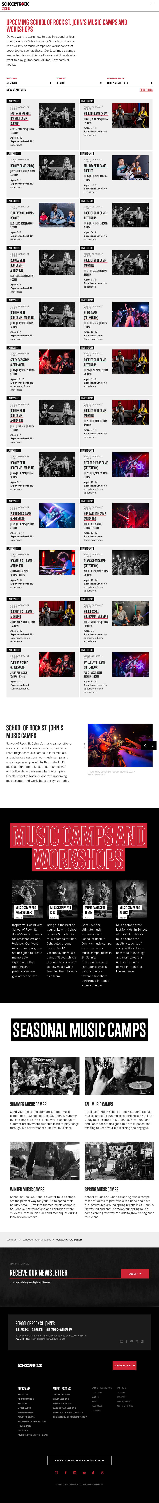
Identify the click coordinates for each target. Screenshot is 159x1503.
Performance (26, 1398)
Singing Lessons (62, 1403)
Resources (97, 1406)
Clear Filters (146, 90)
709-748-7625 (23, 1338)
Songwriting (25, 1412)
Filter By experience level (116, 78)
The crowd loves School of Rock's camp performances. (111, 773)
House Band (24, 1425)
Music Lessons (62, 1388)
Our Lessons (22, 1329)
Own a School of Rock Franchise (79, 1460)
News (94, 1401)
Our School (37, 1329)
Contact (121, 1397)
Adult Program (26, 1416)
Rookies (22, 1403)
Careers (121, 1392)
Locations (97, 1392)
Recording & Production (32, 1421)
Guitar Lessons (61, 1394)
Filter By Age (61, 78)
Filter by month (12, 78)
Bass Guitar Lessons (64, 1407)
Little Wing (24, 1407)
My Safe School (125, 1406)
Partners (121, 1388)
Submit (135, 1273)
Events (95, 1397)
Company (96, 1410)
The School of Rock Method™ (70, 1416)
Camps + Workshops (102, 1388)
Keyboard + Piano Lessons (68, 1412)
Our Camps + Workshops (59, 1329)
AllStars (23, 1430)
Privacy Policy (124, 1401)
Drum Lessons (61, 1398)
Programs (24, 1388)
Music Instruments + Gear (33, 1434)
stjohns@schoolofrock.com (47, 1338)
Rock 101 (23, 1394)
